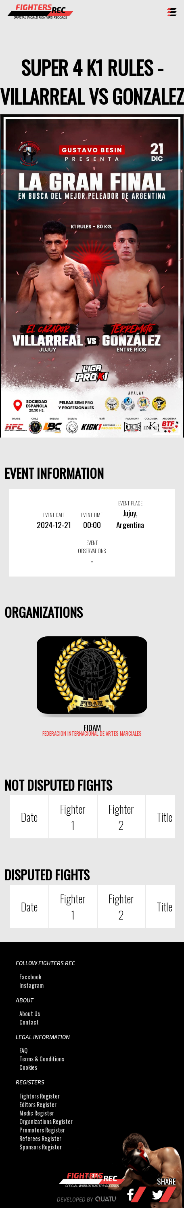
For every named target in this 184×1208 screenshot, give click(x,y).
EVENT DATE (54, 515)
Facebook (30, 977)
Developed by (92, 1199)
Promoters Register (42, 1130)
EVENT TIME (91, 515)
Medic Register (36, 1113)
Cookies (28, 1067)
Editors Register (37, 1104)
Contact (29, 1022)
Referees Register (40, 1138)
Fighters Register (39, 1096)
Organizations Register (46, 1121)
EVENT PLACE (130, 503)
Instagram (31, 985)
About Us (29, 1013)
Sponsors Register (40, 1147)
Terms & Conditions (41, 1059)
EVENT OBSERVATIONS (92, 547)
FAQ (23, 1050)
